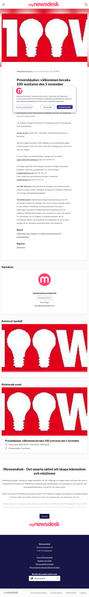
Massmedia (21, 233)
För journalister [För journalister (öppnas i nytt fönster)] (56, 593)
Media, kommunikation (49, 233)
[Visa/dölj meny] (3, 4)
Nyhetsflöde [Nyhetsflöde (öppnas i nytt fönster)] (71, 593)
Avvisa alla (48, 107)
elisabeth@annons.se (25, 173)
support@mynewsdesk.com (28, 159)
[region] (44, 99)
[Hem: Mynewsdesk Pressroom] (44, 4)
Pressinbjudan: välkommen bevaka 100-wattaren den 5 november (42, 440)
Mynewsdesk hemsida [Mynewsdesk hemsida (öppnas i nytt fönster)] (44, 564)
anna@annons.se (23, 179)
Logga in (83, 593)
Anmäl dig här (22, 133)
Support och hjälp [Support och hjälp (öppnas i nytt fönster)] (44, 561)
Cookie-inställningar (24, 107)
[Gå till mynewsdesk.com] (11, 592)
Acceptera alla (64, 107)
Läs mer (44, 516)
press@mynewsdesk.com (44, 305)
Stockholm (21, 247)
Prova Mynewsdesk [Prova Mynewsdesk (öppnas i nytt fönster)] (45, 557)
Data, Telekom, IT (33, 233)
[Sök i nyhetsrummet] (86, 4)
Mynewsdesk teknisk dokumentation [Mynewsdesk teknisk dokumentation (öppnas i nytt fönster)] (45, 567)
